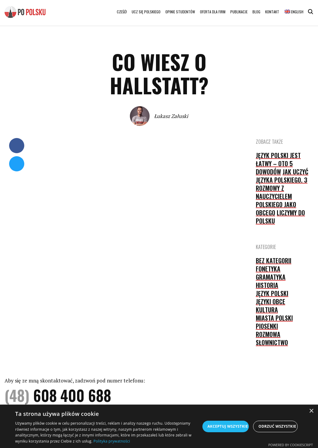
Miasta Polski (274, 317)
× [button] (311, 411)
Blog (256, 11)
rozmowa (268, 334)
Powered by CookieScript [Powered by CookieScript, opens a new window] (290, 445)
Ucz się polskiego (146, 11)
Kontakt (272, 11)
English (294, 11)
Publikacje (239, 11)
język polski (272, 293)
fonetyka (268, 268)
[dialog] (159, 426)
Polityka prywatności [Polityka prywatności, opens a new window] (111, 441)
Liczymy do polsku (280, 216)
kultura (267, 309)
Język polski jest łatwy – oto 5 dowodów (278, 163)
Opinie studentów (180, 11)
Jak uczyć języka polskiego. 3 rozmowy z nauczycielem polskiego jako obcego (282, 192)
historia (267, 285)
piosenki (267, 326)
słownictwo (272, 342)
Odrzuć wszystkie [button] (277, 426)
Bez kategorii (273, 260)
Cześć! (122, 11)
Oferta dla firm (212, 11)
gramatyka (271, 276)
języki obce (270, 301)
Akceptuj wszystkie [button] (228, 426)
